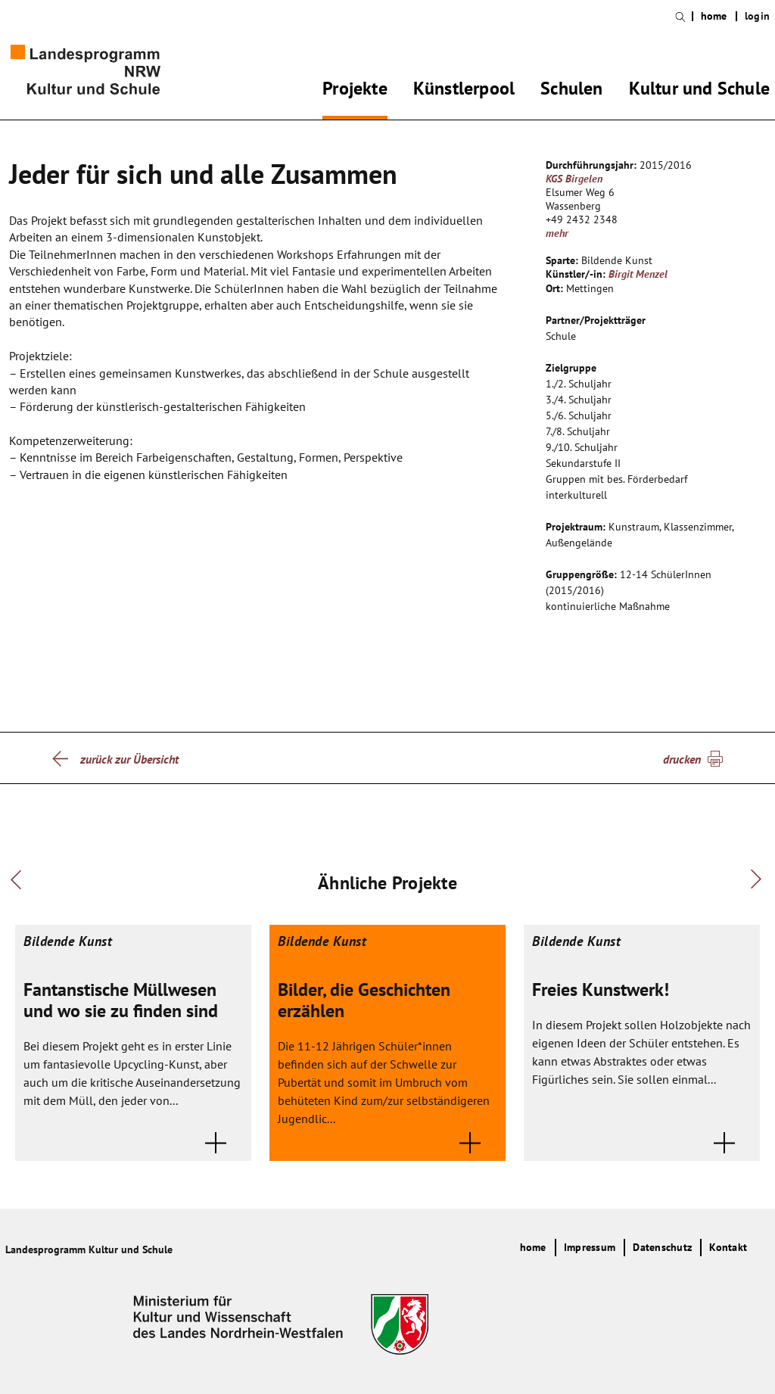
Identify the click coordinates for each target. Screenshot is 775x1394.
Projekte (355, 91)
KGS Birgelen (574, 178)
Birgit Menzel (638, 274)
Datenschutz (662, 1247)
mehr (557, 233)
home (714, 16)
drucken (682, 759)
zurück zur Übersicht (129, 759)
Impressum (589, 1247)
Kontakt (728, 1247)
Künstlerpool (464, 91)
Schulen (571, 91)
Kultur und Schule (699, 91)
